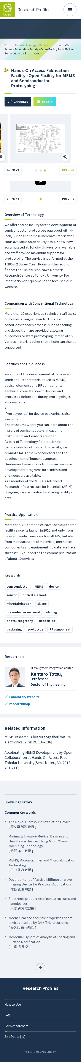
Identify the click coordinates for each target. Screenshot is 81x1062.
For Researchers (16, 1026)
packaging (14, 629)
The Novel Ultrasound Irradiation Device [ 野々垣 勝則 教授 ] (39, 824)
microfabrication (19, 604)
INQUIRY (45, 102)
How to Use (13, 1004)
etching (51, 612)
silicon (42, 604)
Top (7, 45)
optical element (34, 595)
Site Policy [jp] (15, 1036)
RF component (60, 629)
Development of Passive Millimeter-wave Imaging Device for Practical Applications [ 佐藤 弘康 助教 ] (40, 884)
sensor (12, 595)
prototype (35, 629)
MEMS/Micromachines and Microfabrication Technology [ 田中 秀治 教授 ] (41, 865)
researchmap (19, 704)
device (54, 586)
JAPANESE (18, 101)
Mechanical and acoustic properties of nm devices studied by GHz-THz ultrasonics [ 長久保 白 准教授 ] (40, 922)
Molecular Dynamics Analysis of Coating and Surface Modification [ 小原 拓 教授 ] (41, 942)
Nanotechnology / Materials (33, 45)
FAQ (7, 1015)
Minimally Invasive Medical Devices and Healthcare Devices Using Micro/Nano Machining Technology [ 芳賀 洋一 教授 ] (38, 843)
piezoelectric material (23, 612)
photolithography (20, 621)
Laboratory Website (24, 697)
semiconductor (18, 586)
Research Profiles (40, 988)
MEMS (39, 586)
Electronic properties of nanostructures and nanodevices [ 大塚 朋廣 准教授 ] (42, 903)
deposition (47, 621)
